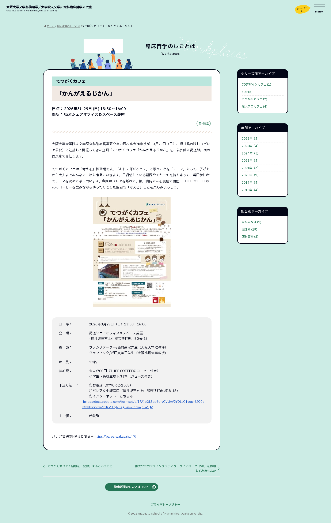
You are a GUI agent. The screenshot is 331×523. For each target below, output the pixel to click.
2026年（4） (251, 139)
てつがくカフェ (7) (254, 99)
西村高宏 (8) (250, 237)
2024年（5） (251, 153)
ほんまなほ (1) (251, 222)
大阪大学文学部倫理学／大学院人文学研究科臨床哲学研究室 (57, 8)
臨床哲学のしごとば (70, 26)
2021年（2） (251, 168)
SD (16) (247, 92)
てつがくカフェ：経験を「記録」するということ (80, 467)
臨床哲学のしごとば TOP (131, 488)
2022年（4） (251, 160)
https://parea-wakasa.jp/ (114, 437)
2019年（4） (251, 182)
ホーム (51, 26)
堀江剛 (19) (249, 229)
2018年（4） (251, 190)
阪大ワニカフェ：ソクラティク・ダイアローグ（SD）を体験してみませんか (175, 469)
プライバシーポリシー (165, 506)
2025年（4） (251, 146)
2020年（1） (251, 175)
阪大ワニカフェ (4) (254, 106)
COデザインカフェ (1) (256, 84)
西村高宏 (202, 124)
